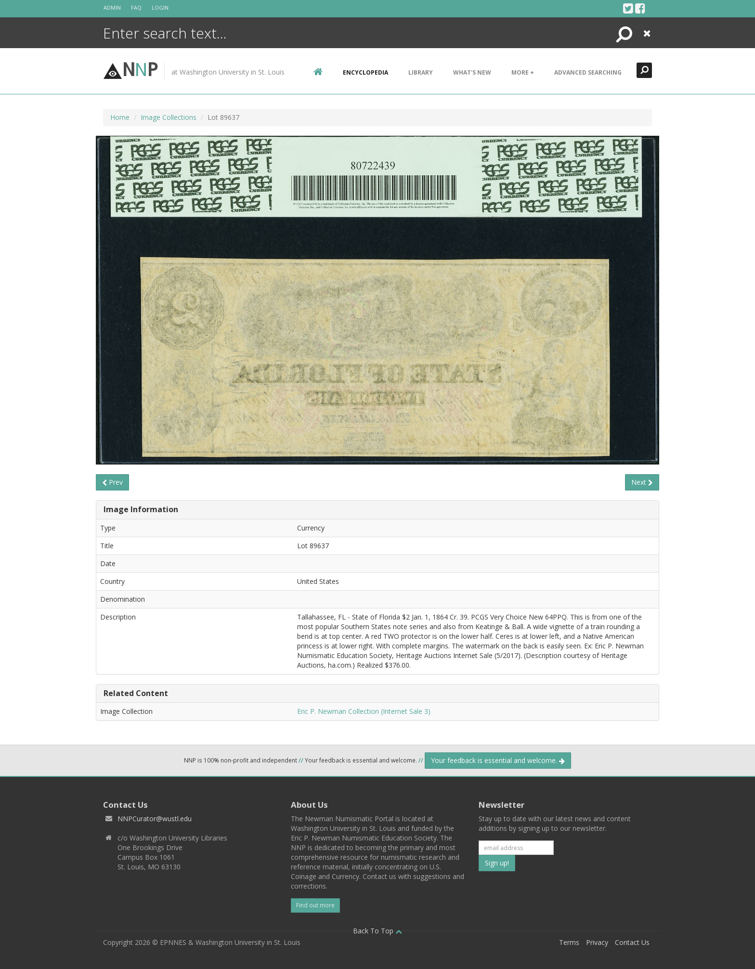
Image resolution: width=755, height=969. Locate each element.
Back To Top (377, 930)
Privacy (597, 942)
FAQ (136, 7)
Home (120, 117)
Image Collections (168, 117)
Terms (569, 942)
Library (420, 72)
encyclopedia (365, 72)
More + (522, 72)
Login (160, 7)
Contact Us (632, 942)
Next (642, 482)
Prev (112, 482)
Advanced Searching (588, 72)
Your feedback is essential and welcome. (498, 760)
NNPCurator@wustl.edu (154, 818)
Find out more (315, 905)
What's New (472, 72)
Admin (112, 7)
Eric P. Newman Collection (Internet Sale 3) (363, 711)
